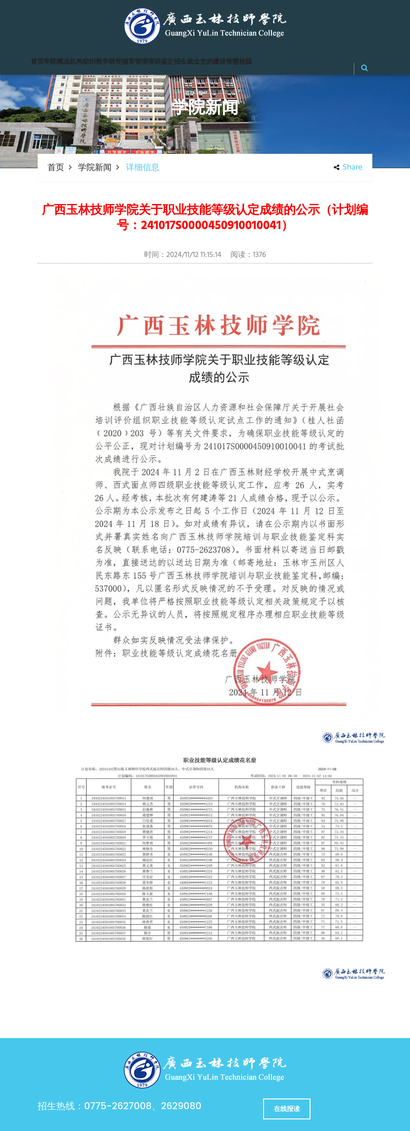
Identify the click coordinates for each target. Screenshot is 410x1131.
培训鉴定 (161, 62)
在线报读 (287, 1108)
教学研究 (109, 62)
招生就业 (187, 62)
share (348, 168)
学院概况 (57, 62)
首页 (37, 62)
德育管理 (135, 62)
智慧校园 (239, 62)
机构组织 (83, 62)
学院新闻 (95, 168)
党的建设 (213, 62)
